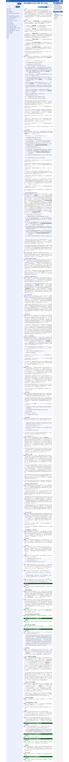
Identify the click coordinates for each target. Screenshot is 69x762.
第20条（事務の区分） (10, 31)
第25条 (8, 37)
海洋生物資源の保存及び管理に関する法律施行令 (58, 7)
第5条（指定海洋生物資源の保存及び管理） (13, 13)
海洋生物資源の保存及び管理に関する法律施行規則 (58, 9)
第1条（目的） (9, 8)
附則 (7, 38)
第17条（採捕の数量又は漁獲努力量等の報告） (14, 27)
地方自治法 (55, 18)
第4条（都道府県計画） (10, 12)
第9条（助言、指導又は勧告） (11, 18)
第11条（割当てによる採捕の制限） (12, 20)
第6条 (8, 14)
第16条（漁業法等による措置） (11, 26)
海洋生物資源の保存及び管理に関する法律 (58, 5)
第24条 (8, 36)
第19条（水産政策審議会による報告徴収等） (13, 30)
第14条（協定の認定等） (10, 24)
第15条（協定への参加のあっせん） (12, 25)
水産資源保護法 (56, 14)
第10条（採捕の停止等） (10, 19)
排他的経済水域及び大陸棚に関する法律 (58, 16)
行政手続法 (55, 17)
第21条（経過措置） (10, 32)
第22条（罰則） (9, 33)
